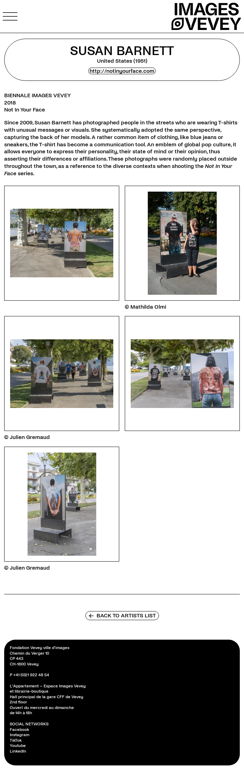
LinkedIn (18, 751)
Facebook (19, 729)
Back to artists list (122, 615)
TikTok (16, 740)
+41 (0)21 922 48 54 (31, 675)
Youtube (18, 745)
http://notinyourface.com (122, 71)
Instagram (19, 735)
